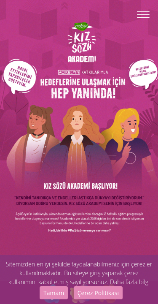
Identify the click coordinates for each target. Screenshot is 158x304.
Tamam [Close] (53, 293)
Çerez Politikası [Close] (98, 293)
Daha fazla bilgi (130, 282)
